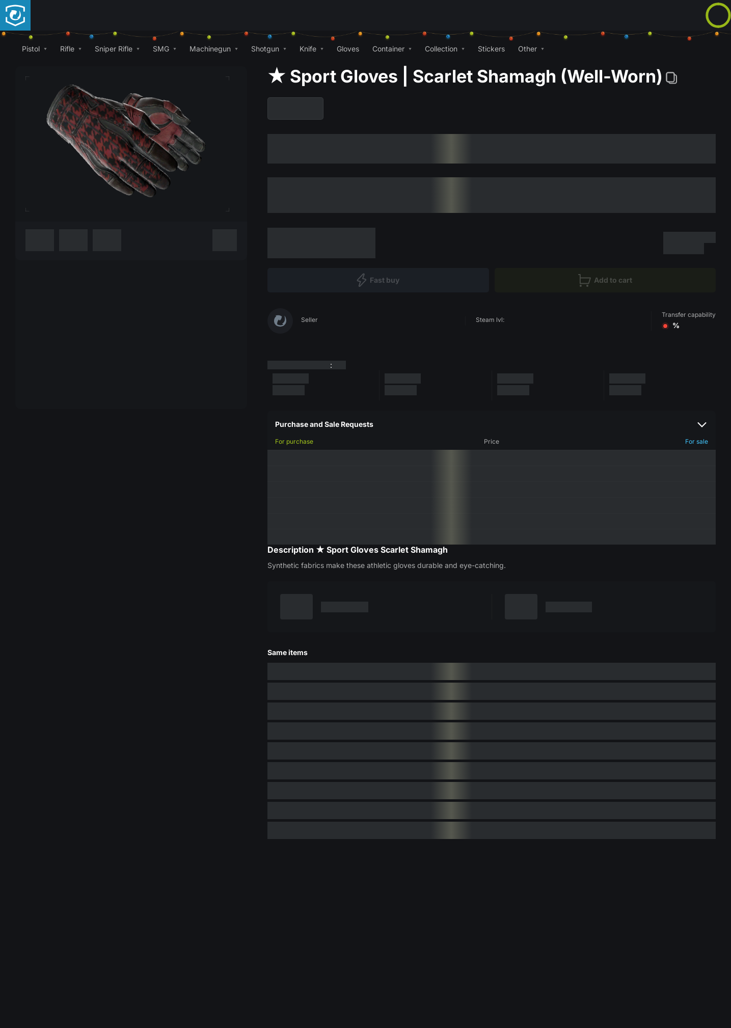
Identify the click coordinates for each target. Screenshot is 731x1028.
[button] (34, 48)
